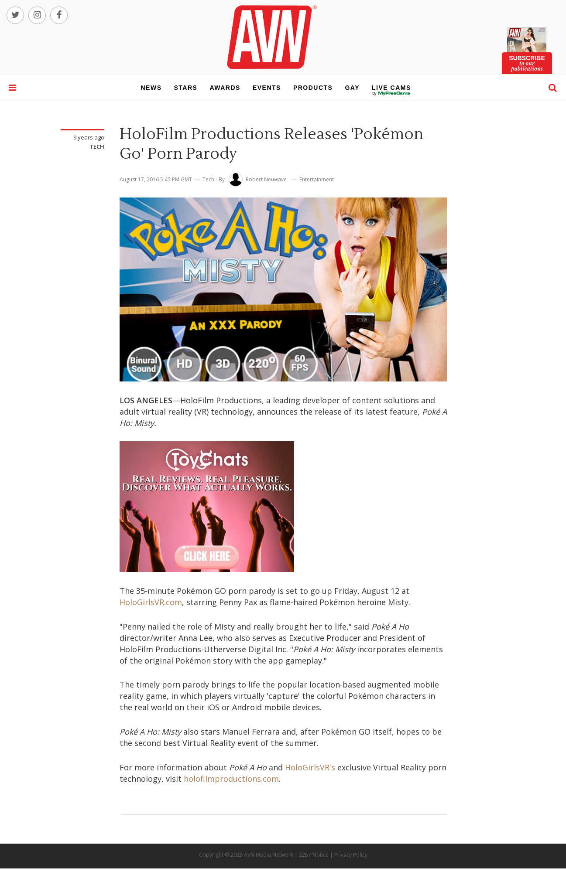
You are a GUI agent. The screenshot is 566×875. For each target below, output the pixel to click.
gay (352, 87)
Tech (96, 146)
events (267, 87)
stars (186, 87)
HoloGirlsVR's (310, 767)
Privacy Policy (350, 854)
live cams (391, 93)
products (313, 87)
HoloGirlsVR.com (151, 602)
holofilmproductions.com (231, 778)
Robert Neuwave (266, 179)
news (151, 87)
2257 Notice (314, 854)
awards (224, 87)
